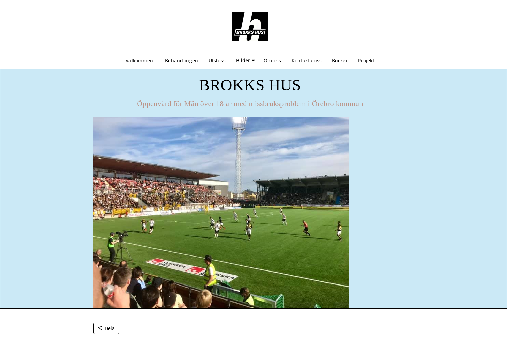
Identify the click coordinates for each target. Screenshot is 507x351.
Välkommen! (140, 60)
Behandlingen (181, 60)
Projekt (366, 60)
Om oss (272, 60)
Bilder (243, 60)
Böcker (340, 60)
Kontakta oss (307, 60)
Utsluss (217, 60)
